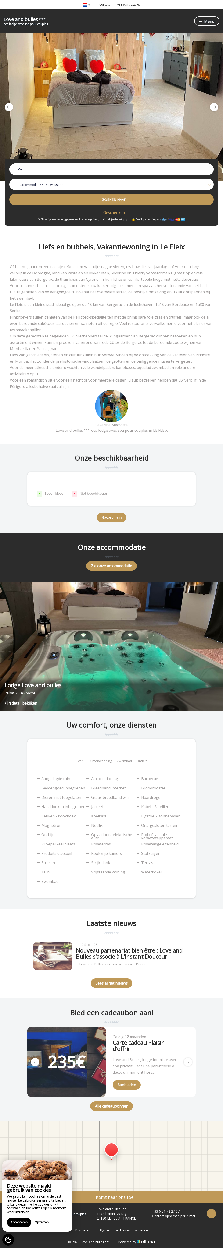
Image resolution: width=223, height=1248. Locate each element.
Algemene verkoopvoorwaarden (123, 1230)
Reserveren (111, 517)
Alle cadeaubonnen (111, 1106)
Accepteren (19, 1222)
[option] (111, 107)
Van (21, 169)
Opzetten (42, 1222)
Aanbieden (126, 1084)
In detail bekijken (21, 703)
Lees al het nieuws (111, 983)
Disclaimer (83, 1230)
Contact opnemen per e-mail (171, 1216)
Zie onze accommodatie (111, 565)
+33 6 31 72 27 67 (163, 1211)
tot (116, 169)
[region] (37, 1196)
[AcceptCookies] (8, 1240)
